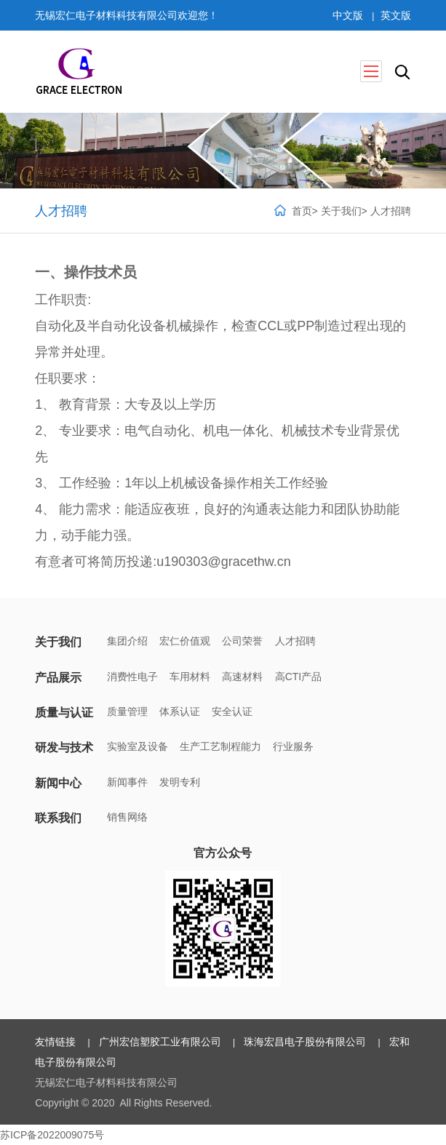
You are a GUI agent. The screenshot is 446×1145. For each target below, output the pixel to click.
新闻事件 (127, 782)
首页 (301, 211)
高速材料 (243, 676)
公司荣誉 (243, 641)
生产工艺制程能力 (220, 747)
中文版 (347, 15)
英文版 (395, 15)
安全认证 (232, 711)
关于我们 (340, 211)
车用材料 (190, 676)
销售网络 (127, 817)
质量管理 (127, 711)
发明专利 (179, 782)
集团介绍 (127, 641)
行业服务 (294, 747)
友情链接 (56, 1042)
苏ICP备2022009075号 (52, 1135)
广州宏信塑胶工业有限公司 (160, 1042)
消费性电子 (132, 676)
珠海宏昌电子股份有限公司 (305, 1042)
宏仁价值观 (184, 641)
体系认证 (179, 711)
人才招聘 (390, 211)
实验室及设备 (137, 747)
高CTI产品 (298, 676)
